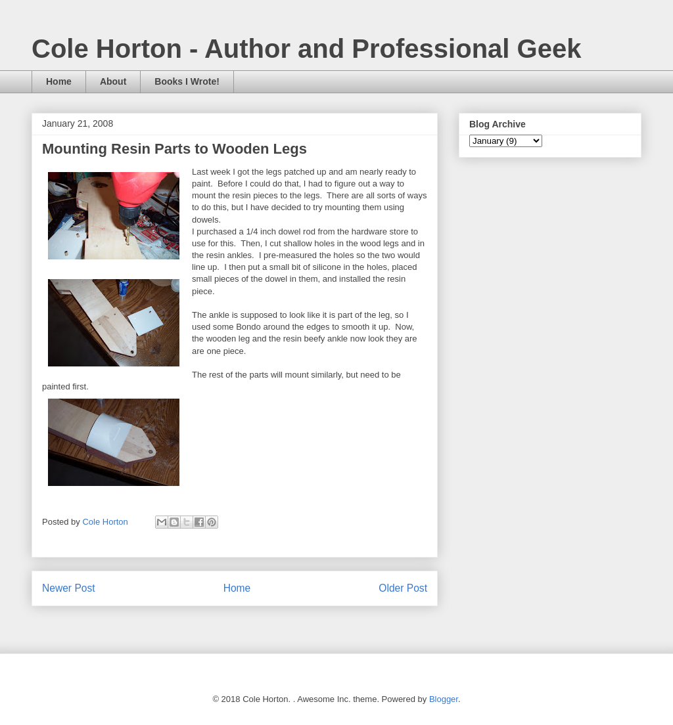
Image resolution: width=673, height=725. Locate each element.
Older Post (403, 588)
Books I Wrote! (187, 81)
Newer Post (68, 588)
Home (59, 81)
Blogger (443, 699)
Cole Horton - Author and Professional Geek (306, 48)
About (113, 81)
